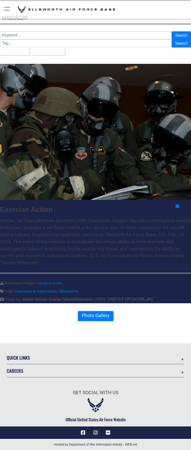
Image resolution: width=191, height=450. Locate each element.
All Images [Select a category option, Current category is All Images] (13, 51)
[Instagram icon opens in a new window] (95, 432)
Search (181, 35)
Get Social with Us (95, 392)
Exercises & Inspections (36, 291)
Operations (68, 291)
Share (183, 205)
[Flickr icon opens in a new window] (108, 432)
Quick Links (18, 357)
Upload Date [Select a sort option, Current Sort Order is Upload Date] (46, 51)
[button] (7, 9)
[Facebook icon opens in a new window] (83, 432)
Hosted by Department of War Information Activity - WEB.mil (95, 444)
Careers (15, 370)
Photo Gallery (95, 315)
